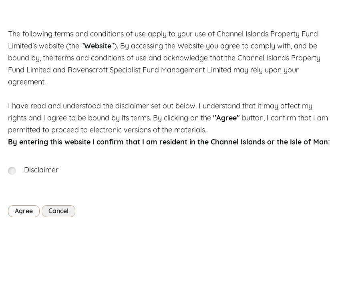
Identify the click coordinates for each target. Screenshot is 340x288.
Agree (24, 211)
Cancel (58, 211)
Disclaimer (41, 170)
